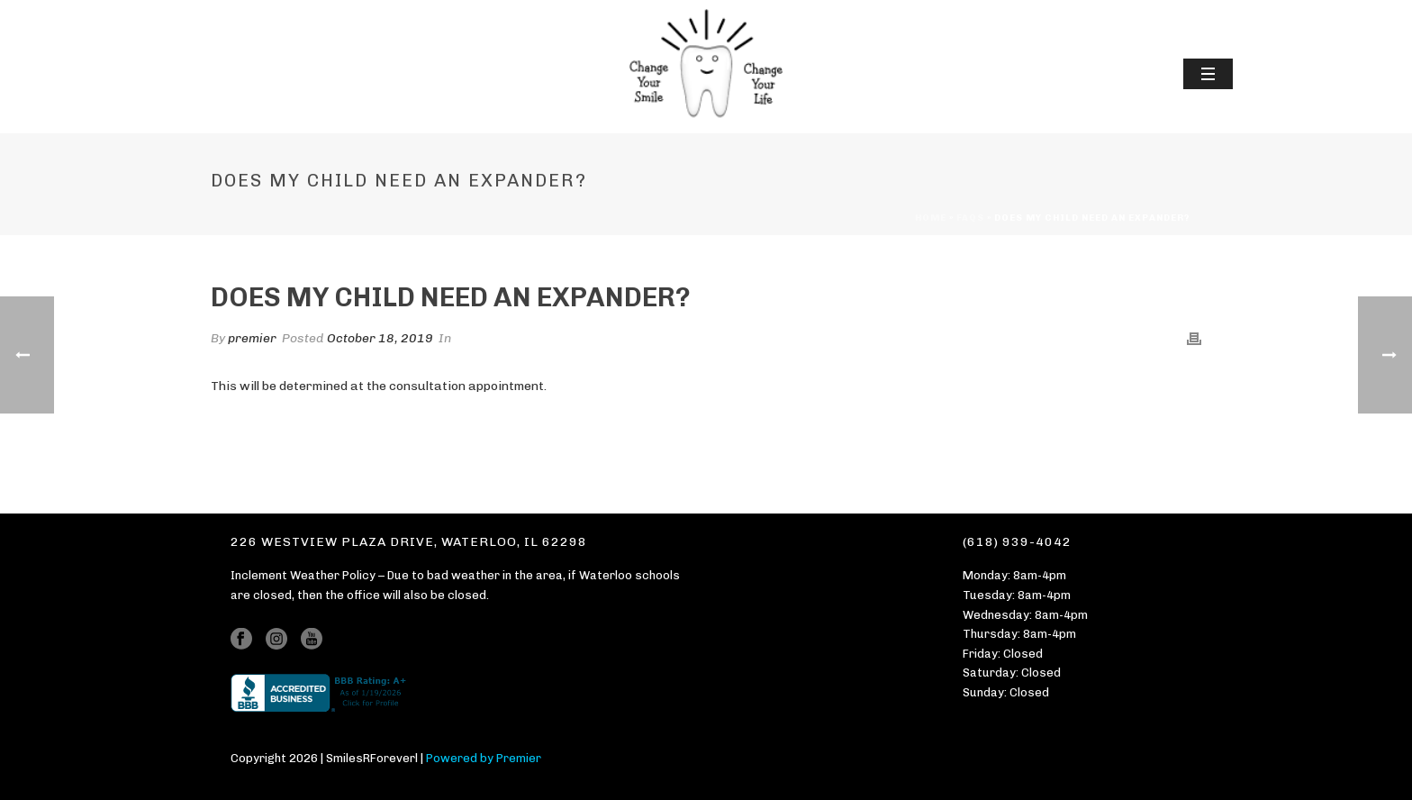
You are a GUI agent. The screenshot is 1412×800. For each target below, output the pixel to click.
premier (252, 338)
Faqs (970, 218)
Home (930, 218)
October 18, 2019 (380, 338)
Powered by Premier (483, 758)
